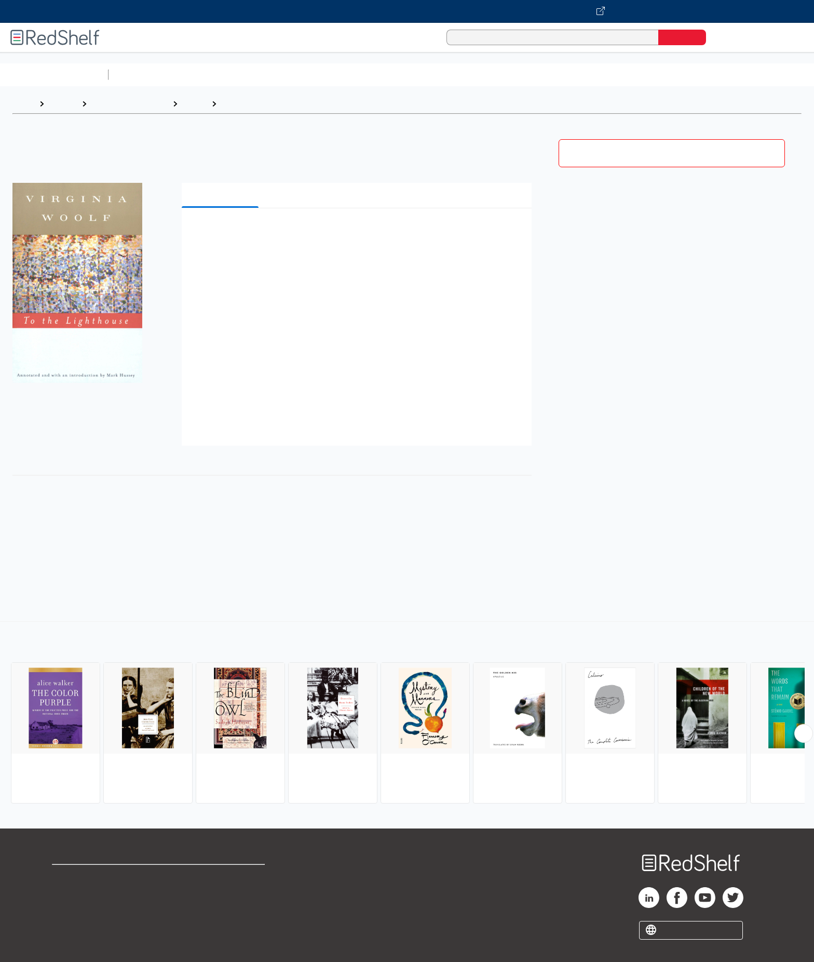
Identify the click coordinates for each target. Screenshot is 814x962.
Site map (69, 927)
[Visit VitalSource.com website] (407, 11)
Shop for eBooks (85, 877)
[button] (358, 232)
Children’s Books (689, 74)
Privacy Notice (81, 910)
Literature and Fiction (129, 104)
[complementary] (407, 713)
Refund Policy (221, 894)
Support (67, 894)
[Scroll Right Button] (803, 733)
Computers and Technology (296, 74)
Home (23, 104)
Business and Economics (403, 74)
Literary (236, 104)
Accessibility (219, 910)
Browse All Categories (54, 74)
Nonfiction (628, 74)
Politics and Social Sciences (511, 74)
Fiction (587, 74)
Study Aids (140, 74)
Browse (63, 104)
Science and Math (203, 74)
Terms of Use (221, 877)
